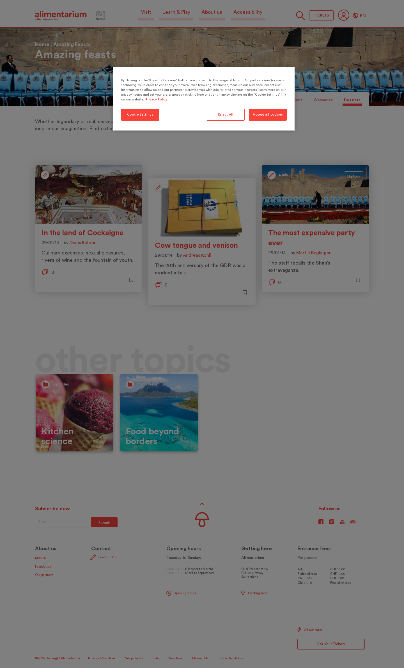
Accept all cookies (268, 114)
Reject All (225, 114)
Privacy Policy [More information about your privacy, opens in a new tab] (156, 99)
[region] (204, 99)
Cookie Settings (140, 114)
